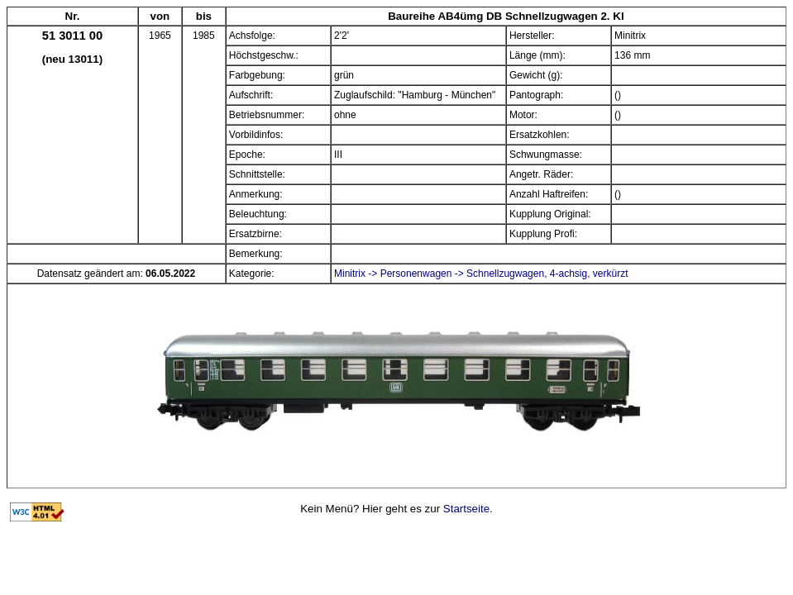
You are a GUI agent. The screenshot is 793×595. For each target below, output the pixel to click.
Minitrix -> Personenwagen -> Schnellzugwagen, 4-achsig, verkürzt (481, 273)
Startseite (466, 508)
